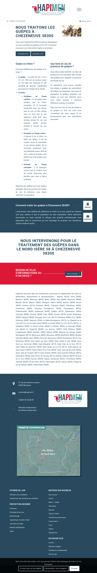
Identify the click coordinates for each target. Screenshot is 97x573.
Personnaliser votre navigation (56, 568)
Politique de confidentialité (58, 550)
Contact (51, 543)
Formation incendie (16, 524)
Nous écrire (86, 21)
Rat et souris (53, 495)
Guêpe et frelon (54, 514)
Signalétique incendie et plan (20, 520)
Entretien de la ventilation (18, 495)
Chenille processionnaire (57, 517)
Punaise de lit (53, 521)
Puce (50, 525)
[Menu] (78, 9)
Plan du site (53, 554)
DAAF (12, 531)
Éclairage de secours (17, 512)
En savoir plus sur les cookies (30, 568)
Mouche (51, 510)
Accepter (74, 568)
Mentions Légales (55, 546)
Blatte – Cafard (54, 502)
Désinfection (53, 533)
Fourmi (51, 498)
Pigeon (51, 529)
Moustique (52, 506)
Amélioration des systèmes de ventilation (24, 498)
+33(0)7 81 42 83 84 (17, 21)
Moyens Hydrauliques (17, 527)
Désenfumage (15, 516)
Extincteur (13, 508)
